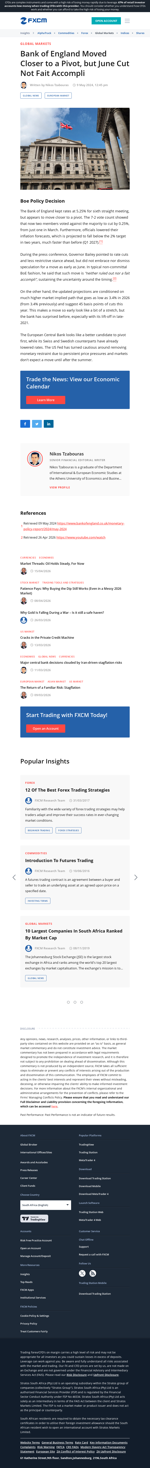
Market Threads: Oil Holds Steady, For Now (52, 563)
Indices (125, 33)
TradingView (86, 1144)
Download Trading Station (95, 1178)
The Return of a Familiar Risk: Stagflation (50, 687)
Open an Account (46, 728)
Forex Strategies (68, 830)
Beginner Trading (39, 830)
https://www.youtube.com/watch (80, 537)
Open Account (106, 21)
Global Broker (28, 1144)
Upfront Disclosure (106, 1375)
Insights (25, 33)
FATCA (60, 1447)
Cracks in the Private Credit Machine (47, 637)
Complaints (28, 1447)
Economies (46, 557)
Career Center (28, 1178)
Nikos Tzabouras (57, 85)
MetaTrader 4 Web (90, 1220)
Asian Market (57, 681)
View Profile (60, 487)
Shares (140, 33)
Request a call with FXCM (94, 1254)
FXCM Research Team (50, 800)
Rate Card (81, 1442)
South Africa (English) (35, 1205)
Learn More (45, 400)
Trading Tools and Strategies (63, 582)
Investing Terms (38, 900)
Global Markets (104, 33)
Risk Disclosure (77, 1375)
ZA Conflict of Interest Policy (76, 1451)
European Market (58, 95)
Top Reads (26, 1282)
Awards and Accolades (34, 1162)
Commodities (66, 33)
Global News (31, 95)
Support (84, 1246)
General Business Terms (57, 1442)
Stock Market (29, 582)
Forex (84, 33)
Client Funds (27, 1185)
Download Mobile (90, 1186)
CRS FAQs (72, 1447)
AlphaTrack (44, 33)
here (54, 1106)
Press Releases (29, 1170)
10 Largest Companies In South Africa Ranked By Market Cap (73, 934)
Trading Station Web (91, 1212)
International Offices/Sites (36, 1152)
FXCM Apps (27, 1290)
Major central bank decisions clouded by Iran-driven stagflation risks (71, 662)
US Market (27, 631)
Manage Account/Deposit (35, 1256)
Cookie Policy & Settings (34, 1315)
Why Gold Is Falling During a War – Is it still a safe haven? (62, 612)
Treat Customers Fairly (34, 1331)
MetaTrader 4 (87, 1160)
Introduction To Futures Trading (59, 860)
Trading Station (88, 1152)
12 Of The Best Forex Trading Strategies (67, 790)
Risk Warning (46, 1447)
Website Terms (30, 1442)
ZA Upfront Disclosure (111, 1451)
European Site (45, 1451)
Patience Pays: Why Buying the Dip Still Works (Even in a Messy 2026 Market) (70, 590)
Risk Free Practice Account (36, 1240)
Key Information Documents (109, 1442)
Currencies (28, 557)
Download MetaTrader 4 (93, 1194)
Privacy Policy (28, 1323)
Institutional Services (33, 1297)
